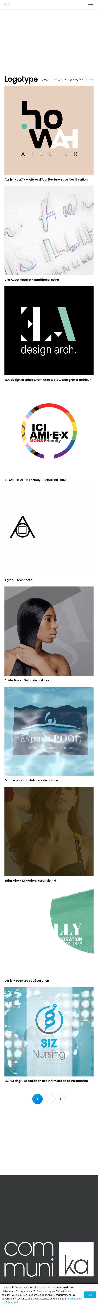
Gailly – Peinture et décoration (26, 980)
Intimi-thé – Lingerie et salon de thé (30, 880)
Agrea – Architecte (18, 580)
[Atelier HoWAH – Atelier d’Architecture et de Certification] (49, 130)
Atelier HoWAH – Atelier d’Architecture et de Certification (45, 179)
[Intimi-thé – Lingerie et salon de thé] (49, 831)
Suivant (60, 1099)
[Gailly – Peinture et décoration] (49, 931)
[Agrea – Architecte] (49, 531)
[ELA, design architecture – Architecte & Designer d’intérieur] (49, 330)
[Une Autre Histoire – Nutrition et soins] (49, 230)
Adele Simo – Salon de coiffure (26, 680)
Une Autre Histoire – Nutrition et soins (31, 280)
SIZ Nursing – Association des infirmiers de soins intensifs (46, 1081)
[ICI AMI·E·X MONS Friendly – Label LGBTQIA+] (49, 431)
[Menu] (90, 4)
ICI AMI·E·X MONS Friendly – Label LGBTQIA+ (35, 480)
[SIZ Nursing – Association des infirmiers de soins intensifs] (49, 1031)
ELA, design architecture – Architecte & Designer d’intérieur (47, 380)
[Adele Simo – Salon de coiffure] (49, 631)
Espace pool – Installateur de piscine (31, 780)
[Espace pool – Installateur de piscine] (49, 731)
